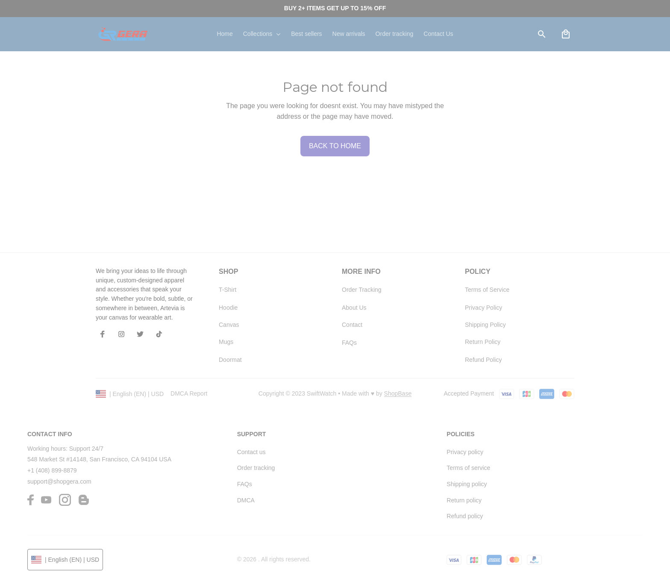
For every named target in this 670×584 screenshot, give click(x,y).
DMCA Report (188, 393)
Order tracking (256, 467)
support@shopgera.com (59, 481)
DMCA (246, 500)
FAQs (244, 484)
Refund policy (465, 516)
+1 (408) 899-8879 (52, 470)
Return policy (464, 500)
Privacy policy (465, 452)
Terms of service (468, 467)
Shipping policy (467, 484)
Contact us (251, 452)
